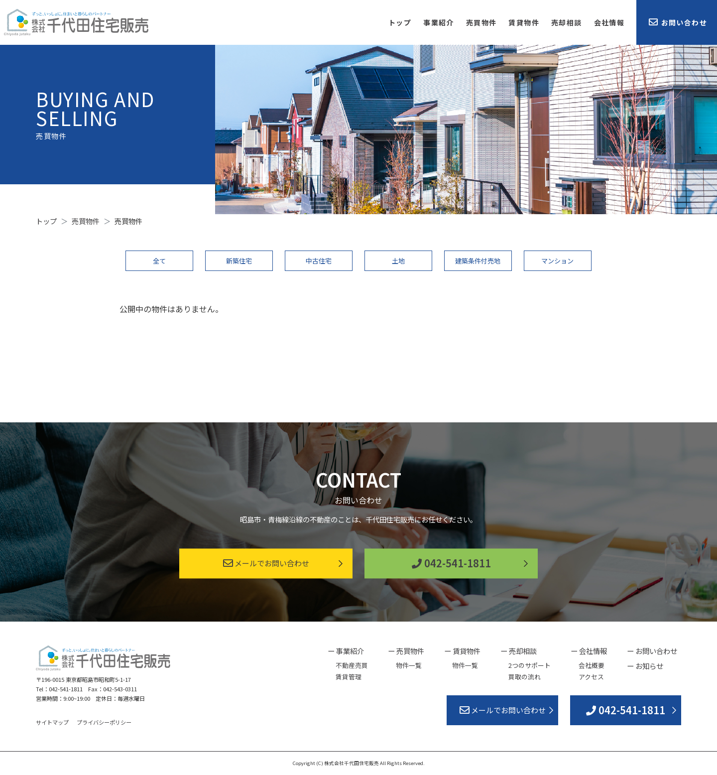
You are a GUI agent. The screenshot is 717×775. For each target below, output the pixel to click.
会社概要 (591, 665)
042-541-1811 (451, 563)
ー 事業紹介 (346, 651)
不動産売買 (352, 665)
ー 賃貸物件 (462, 651)
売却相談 (566, 22)
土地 (398, 260)
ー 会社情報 (589, 651)
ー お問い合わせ (652, 651)
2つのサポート (529, 665)
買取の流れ (524, 676)
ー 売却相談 (518, 651)
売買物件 (481, 22)
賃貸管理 (348, 676)
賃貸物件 (523, 22)
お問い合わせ (678, 22)
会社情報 (609, 22)
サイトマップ (52, 722)
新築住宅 (239, 260)
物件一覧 (409, 665)
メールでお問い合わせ (266, 563)
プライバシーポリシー (104, 722)
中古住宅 (319, 260)
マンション (557, 260)
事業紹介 (438, 22)
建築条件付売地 (477, 260)
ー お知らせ (645, 665)
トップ (399, 22)
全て (159, 260)
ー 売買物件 (406, 651)
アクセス (591, 676)
